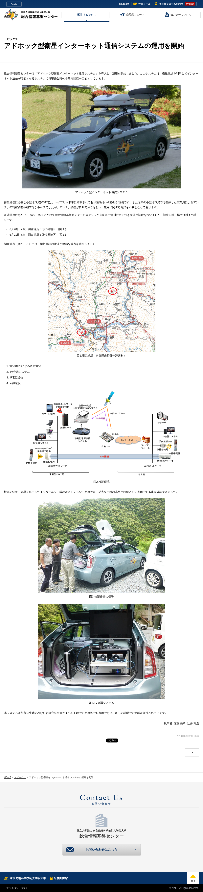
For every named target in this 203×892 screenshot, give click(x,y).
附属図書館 (61, 878)
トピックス (89, 14)
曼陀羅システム (171, 4)
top (193, 878)
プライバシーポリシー (18, 888)
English (14, 4)
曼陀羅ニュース (135, 14)
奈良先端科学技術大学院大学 (28, 878)
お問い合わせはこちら (101, 849)
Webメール (144, 4)
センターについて (180, 14)
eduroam (124, 4)
